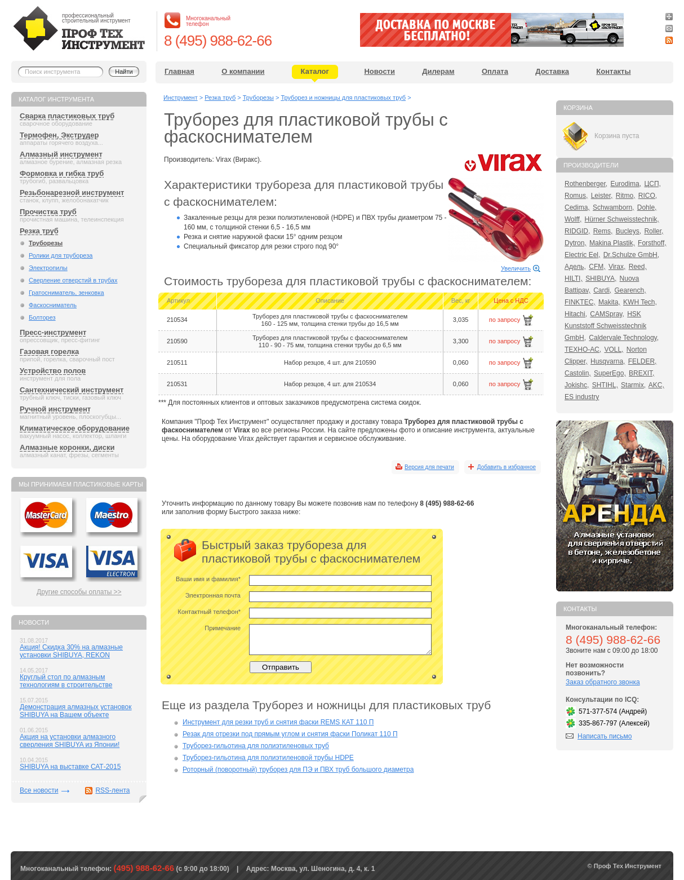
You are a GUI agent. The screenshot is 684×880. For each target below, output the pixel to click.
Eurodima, (625, 184)
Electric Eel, (582, 255)
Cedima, (577, 207)
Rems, (603, 231)
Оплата (495, 71)
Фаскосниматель (53, 305)
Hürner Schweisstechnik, (622, 219)
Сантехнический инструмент (71, 390)
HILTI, (574, 278)
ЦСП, (652, 184)
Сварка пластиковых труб (67, 116)
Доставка (552, 71)
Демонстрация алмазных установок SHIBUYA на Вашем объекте (76, 711)
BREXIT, (641, 373)
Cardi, (602, 290)
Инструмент (180, 97)
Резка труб (39, 231)
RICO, (647, 196)
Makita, (609, 302)
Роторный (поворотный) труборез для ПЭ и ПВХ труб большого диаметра (298, 769)
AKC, (656, 385)
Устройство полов (53, 370)
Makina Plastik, (612, 243)
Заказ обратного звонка (603, 682)
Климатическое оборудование (75, 428)
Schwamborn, (613, 207)
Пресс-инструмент (53, 332)
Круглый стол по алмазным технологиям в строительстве (66, 681)
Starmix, (633, 385)
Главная (179, 71)
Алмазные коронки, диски (67, 447)
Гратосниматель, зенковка (66, 292)
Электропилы (48, 267)
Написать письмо (605, 736)
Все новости (39, 790)
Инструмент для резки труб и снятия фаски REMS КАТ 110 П (278, 722)
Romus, (576, 196)
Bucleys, (628, 231)
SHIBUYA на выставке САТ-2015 (70, 767)
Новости (379, 71)
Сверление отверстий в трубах (73, 280)
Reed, (638, 267)
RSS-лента (112, 790)
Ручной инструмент (55, 409)
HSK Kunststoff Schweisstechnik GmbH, (605, 326)
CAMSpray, (607, 314)
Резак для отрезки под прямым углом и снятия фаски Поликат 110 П (290, 734)
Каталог (315, 71)
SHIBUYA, (600, 278)
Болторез (42, 317)
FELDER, (642, 361)
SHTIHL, (605, 385)
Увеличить (516, 268)
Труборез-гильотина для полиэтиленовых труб (256, 746)
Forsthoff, (652, 243)
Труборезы (46, 243)
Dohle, (647, 207)
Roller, (653, 231)
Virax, (617, 267)
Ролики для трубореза (60, 255)
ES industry (582, 397)
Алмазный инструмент (61, 154)
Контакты (613, 71)
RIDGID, (577, 231)
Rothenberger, (586, 184)
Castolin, (578, 373)
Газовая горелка (49, 351)
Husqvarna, (607, 361)
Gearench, (630, 290)
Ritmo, (626, 196)
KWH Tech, (640, 302)
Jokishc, (577, 385)
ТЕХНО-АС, (583, 349)
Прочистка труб (48, 211)
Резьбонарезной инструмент (72, 192)
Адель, (575, 267)
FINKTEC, (580, 302)
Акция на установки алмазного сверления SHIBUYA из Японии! (69, 741)
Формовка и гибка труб (62, 173)
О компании (242, 71)
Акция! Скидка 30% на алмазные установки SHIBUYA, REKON (71, 651)
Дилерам (438, 71)
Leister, (602, 196)
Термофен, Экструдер (59, 135)
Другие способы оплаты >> (79, 592)
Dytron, (576, 243)
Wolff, (573, 219)
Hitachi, (576, 314)
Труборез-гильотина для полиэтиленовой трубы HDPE (268, 758)
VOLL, (613, 349)
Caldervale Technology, (624, 338)
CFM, (597, 267)
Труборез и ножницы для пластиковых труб (343, 97)
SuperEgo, (610, 373)
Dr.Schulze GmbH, (631, 255)
